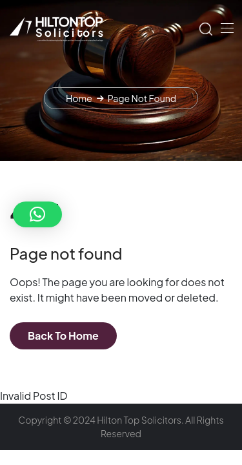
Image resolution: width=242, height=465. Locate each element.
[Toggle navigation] (226, 27)
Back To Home (63, 335)
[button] (37, 214)
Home (79, 98)
